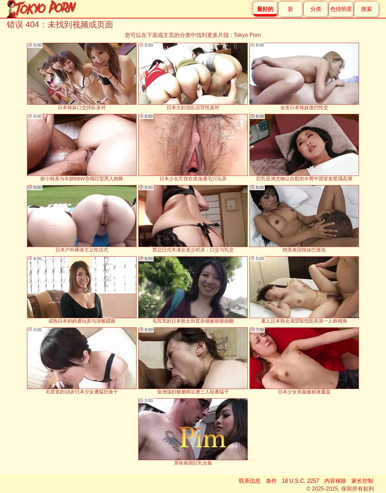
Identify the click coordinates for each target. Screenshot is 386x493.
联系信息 (250, 481)
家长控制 (362, 481)
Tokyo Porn (247, 35)
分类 (315, 9)
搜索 (366, 9)
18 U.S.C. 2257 (300, 481)
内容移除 (335, 481)
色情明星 (341, 9)
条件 (271, 481)
